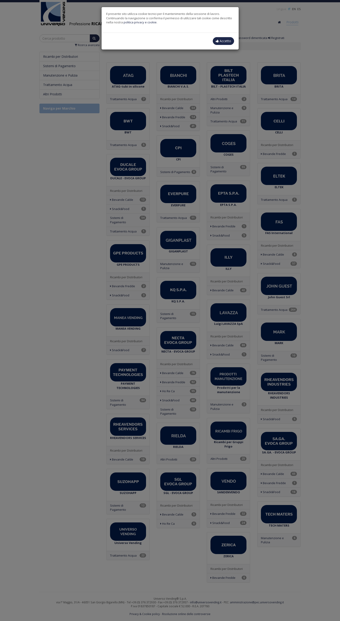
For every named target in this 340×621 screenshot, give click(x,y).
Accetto (223, 41)
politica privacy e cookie (140, 22)
